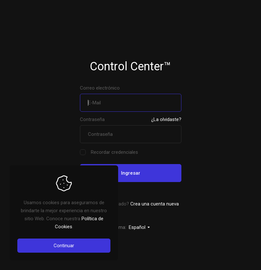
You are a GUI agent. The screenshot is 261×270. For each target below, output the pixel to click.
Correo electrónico (100, 88)
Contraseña (92, 119)
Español (140, 227)
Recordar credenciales (109, 152)
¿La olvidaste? (166, 119)
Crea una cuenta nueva (154, 204)
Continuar (64, 245)
